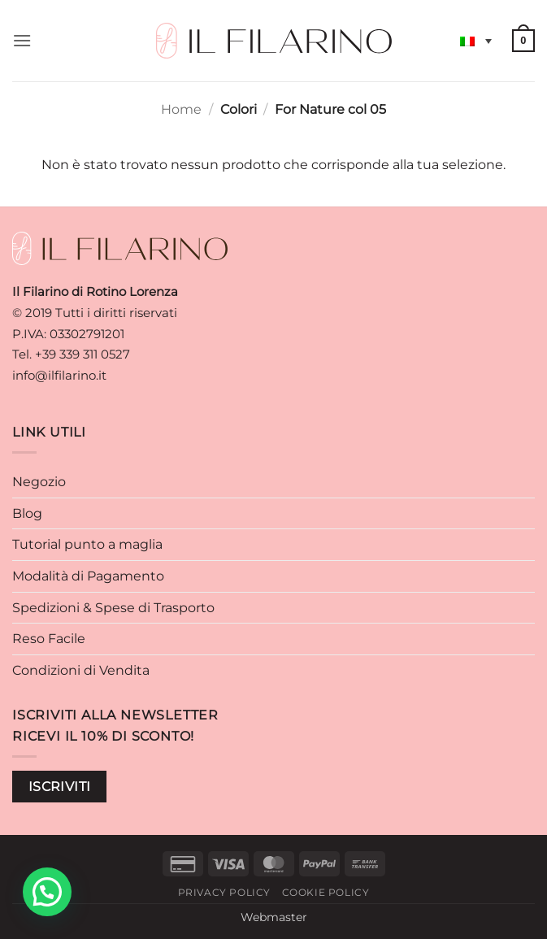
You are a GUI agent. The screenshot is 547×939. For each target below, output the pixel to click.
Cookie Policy (326, 892)
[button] (22, 40)
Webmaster (274, 917)
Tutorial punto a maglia (87, 544)
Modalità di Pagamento (88, 576)
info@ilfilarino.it (59, 375)
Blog (27, 513)
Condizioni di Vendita (81, 670)
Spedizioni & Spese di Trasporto (113, 607)
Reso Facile (48, 638)
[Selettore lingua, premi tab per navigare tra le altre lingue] (476, 40)
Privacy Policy (224, 892)
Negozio (39, 481)
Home (181, 109)
